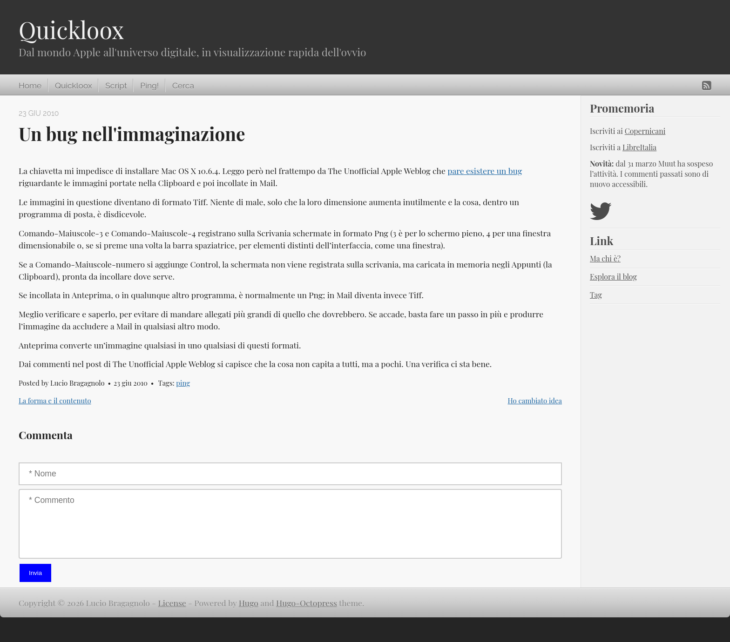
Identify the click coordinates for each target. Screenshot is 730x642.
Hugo (248, 602)
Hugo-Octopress (306, 602)
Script (116, 85)
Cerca (183, 85)
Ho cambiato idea (535, 400)
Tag (596, 295)
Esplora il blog (613, 276)
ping (183, 383)
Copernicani (645, 131)
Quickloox (71, 29)
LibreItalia (639, 147)
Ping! (149, 85)
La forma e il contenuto (55, 400)
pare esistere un (484, 170)
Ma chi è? (605, 258)
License (172, 602)
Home (30, 85)
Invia (35, 572)
